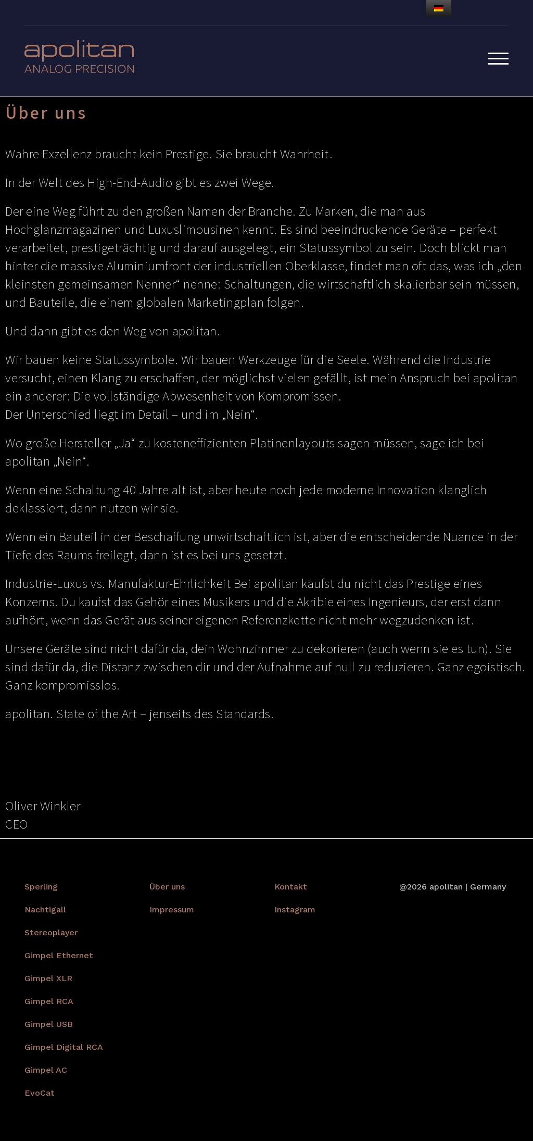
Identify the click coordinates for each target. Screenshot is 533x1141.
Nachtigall (45, 909)
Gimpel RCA (48, 1001)
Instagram (294, 909)
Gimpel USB (48, 1024)
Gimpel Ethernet (58, 955)
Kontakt (290, 887)
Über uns (167, 887)
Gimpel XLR (48, 978)
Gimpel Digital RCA (63, 1047)
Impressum (171, 909)
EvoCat (39, 1093)
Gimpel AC (45, 1070)
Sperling (41, 887)
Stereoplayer (51, 932)
